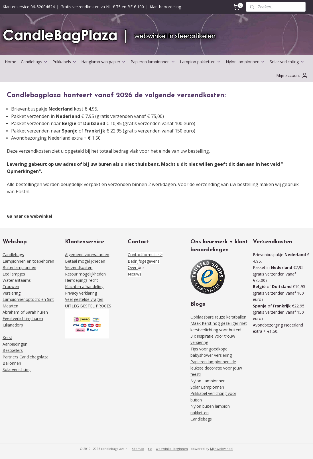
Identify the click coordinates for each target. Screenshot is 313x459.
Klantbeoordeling (165, 6)
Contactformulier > (145, 254)
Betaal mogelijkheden (85, 261)
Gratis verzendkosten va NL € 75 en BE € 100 (102, 6)
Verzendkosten (78, 267)
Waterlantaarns (17, 280)
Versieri (9, 293)
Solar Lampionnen (207, 387)
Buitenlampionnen (19, 267)
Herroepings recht (81, 280)
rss (150, 448)
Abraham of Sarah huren (25, 312)
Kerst (7, 337)
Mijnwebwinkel (221, 448)
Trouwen (11, 286)
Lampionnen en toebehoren (28, 261)
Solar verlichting (287, 61)
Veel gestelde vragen (84, 299)
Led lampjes (14, 274)
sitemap (138, 448)
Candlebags (34, 61)
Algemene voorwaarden (87, 254)
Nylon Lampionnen (207, 380)
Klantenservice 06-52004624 (29, 6)
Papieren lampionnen (153, 61)
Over (133, 267)
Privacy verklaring (81, 293)
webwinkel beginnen (172, 448)
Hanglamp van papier (103, 61)
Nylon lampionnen (245, 61)
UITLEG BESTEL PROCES (88, 306)
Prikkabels (64, 61)
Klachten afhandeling (84, 286)
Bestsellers (13, 350)
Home (10, 61)
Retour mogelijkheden (85, 274)
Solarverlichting (17, 369)
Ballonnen (12, 363)
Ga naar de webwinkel (29, 216)
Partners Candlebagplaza (25, 357)
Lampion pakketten (200, 61)
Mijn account (292, 75)
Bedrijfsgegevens (144, 261)
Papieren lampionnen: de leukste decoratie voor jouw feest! (216, 368)
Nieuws (134, 274)
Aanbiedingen (15, 344)
